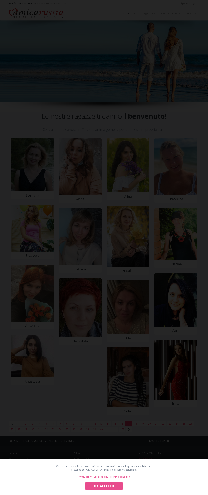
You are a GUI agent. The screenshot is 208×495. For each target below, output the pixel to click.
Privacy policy (85, 476)
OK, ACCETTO (104, 486)
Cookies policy (101, 476)
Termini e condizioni (120, 476)
